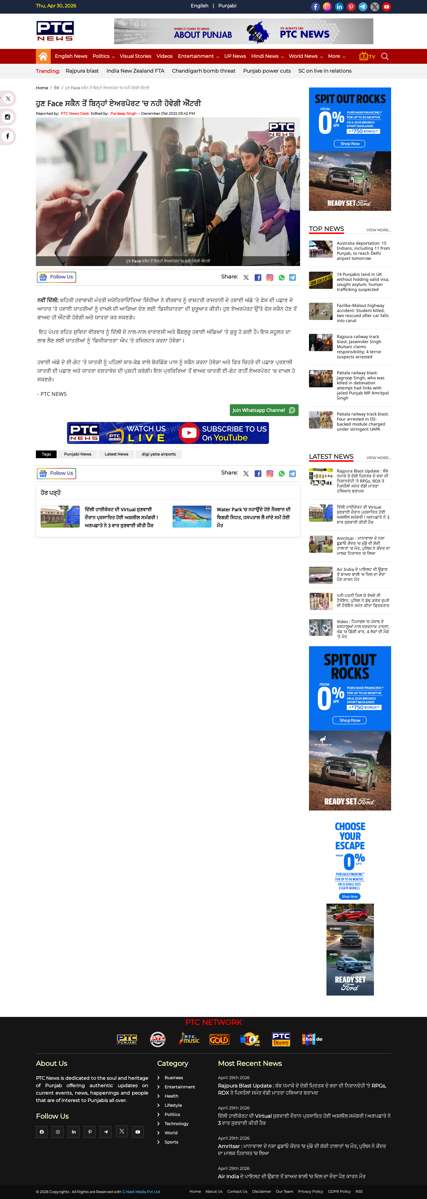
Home (42, 87)
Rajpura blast (82, 71)
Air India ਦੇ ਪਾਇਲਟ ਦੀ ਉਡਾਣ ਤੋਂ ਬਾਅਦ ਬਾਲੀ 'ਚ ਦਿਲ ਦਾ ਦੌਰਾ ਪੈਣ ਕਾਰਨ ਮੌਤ (362, 574)
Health (167, 1096)
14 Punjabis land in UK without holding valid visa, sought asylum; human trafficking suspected (363, 281)
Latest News (116, 454)
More (336, 56)
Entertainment (198, 56)
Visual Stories (135, 56)
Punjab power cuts (267, 71)
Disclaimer (261, 1191)
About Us (213, 1191)
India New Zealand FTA (135, 71)
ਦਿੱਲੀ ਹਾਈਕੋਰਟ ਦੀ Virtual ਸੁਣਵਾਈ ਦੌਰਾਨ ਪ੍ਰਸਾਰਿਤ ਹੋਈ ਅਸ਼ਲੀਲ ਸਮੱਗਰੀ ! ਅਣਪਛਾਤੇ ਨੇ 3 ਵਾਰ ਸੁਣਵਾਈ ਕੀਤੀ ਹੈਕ (363, 514)
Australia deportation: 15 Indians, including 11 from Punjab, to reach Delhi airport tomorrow (363, 250)
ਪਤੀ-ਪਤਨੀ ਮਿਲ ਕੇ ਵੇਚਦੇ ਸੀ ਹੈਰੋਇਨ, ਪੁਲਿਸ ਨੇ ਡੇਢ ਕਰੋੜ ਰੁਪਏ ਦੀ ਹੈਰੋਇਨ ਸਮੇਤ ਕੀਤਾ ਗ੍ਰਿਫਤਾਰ (363, 600)
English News (71, 56)
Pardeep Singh (123, 113)
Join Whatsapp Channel (265, 410)
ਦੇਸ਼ (56, 87)
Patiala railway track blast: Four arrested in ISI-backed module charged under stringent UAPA (363, 421)
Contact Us (237, 1191)
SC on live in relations (324, 71)
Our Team (284, 1191)
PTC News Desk (75, 113)
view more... (379, 230)
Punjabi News (77, 454)
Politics (103, 56)
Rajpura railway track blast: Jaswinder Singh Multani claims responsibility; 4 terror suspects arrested (359, 346)
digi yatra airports (159, 454)
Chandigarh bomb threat (203, 71)
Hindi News (267, 56)
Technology (173, 1123)
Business (170, 1077)
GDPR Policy (339, 1191)
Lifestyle (169, 1105)
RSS (359, 1191)
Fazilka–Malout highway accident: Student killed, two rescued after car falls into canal (363, 312)
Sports (167, 1142)
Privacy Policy (310, 1191)
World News (306, 56)
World (167, 1133)
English (199, 6)
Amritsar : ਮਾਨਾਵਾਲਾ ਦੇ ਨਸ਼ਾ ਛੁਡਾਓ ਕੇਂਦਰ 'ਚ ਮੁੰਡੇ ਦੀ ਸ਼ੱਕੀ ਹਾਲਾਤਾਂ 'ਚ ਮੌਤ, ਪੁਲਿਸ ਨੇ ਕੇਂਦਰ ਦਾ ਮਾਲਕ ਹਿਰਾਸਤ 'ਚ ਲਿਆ (363, 545)
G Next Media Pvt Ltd (141, 1192)
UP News (235, 56)
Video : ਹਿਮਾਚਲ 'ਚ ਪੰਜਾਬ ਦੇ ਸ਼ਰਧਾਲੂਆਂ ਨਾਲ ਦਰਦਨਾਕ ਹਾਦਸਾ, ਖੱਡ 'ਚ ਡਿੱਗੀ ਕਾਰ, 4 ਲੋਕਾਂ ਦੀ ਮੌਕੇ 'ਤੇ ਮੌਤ (363, 629)
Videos (165, 56)
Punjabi (227, 6)
